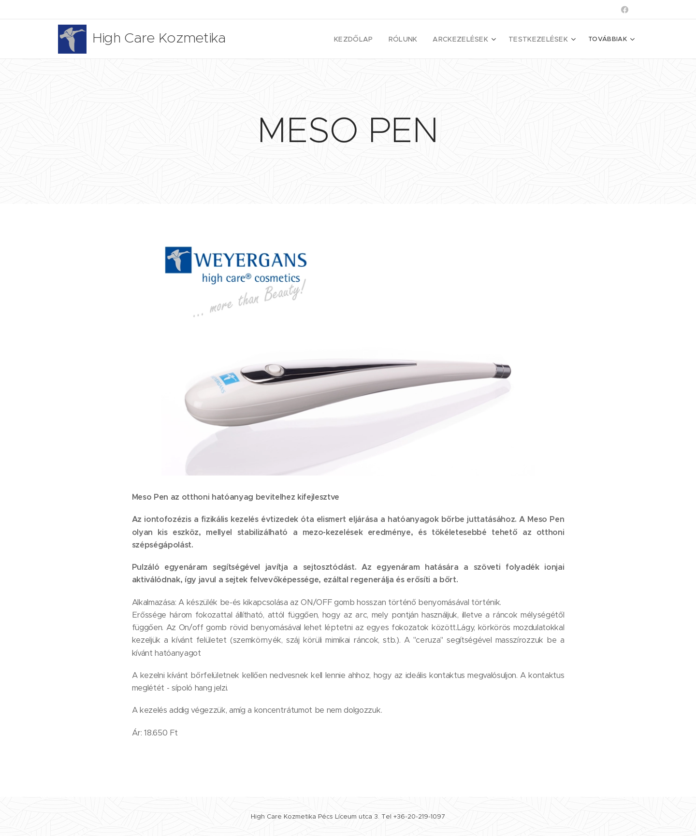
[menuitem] (316, 39)
